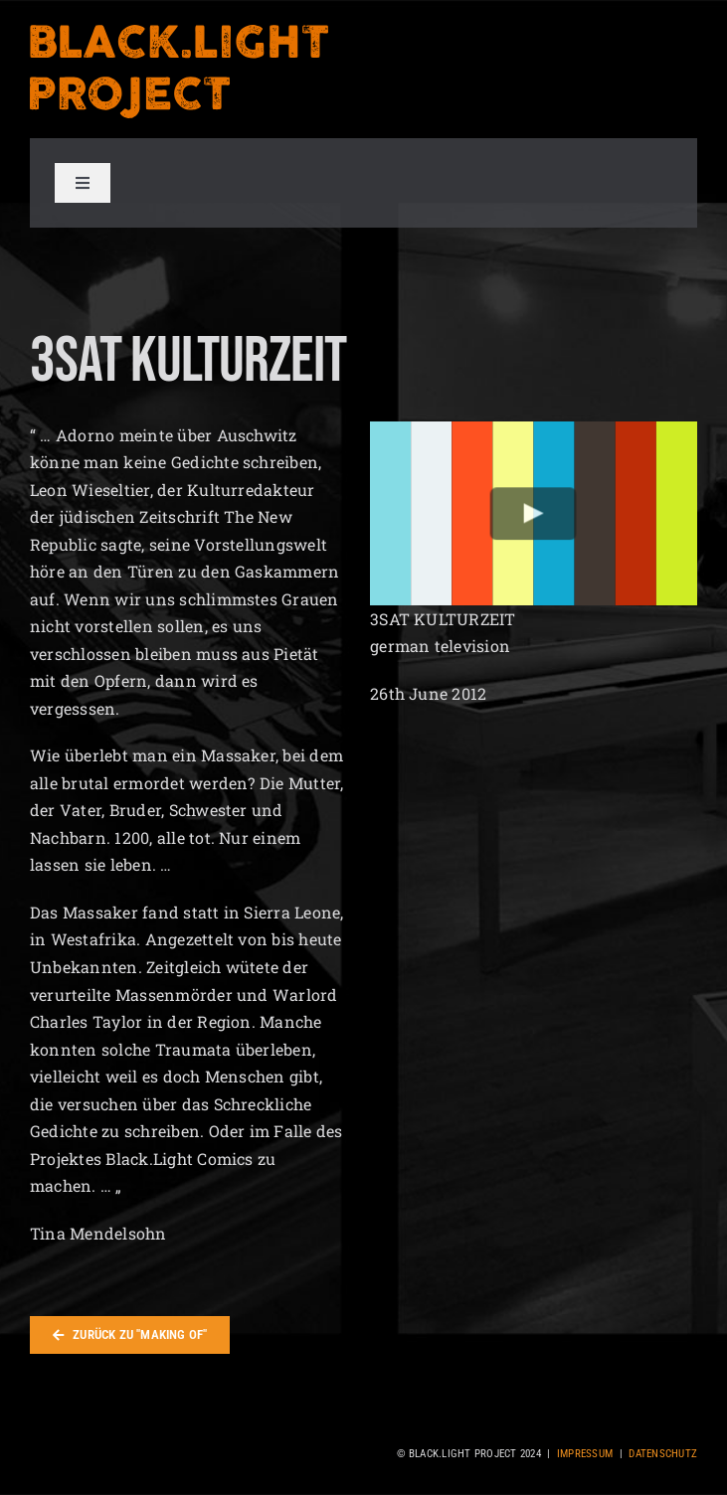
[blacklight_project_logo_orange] (179, 30)
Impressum (585, 1453)
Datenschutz (663, 1453)
